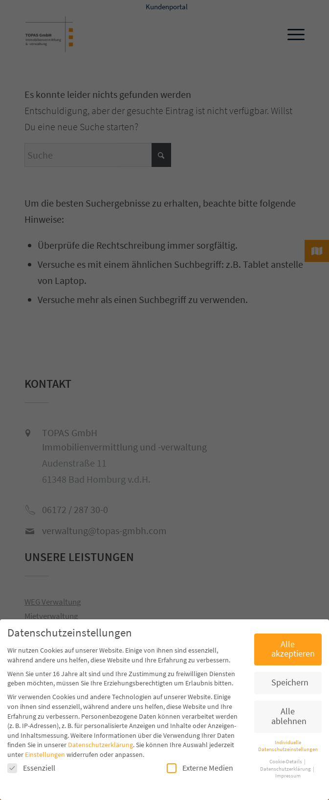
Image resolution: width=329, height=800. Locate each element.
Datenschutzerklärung (100, 744)
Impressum (288, 776)
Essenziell (31, 768)
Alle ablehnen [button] (289, 716)
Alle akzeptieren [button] (293, 649)
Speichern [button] (289, 682)
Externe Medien (200, 768)
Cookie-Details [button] (286, 761)
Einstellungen (45, 754)
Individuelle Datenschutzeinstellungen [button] (288, 746)
